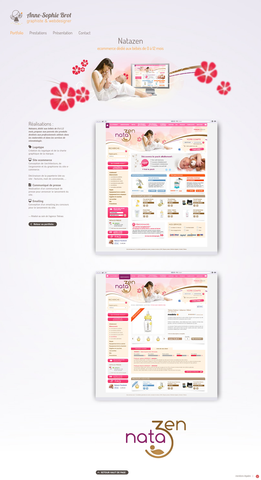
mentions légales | (244, 476)
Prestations (38, 32)
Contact (85, 32)
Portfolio (16, 32)
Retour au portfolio (44, 224)
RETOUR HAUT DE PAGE (113, 472)
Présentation (62, 32)
